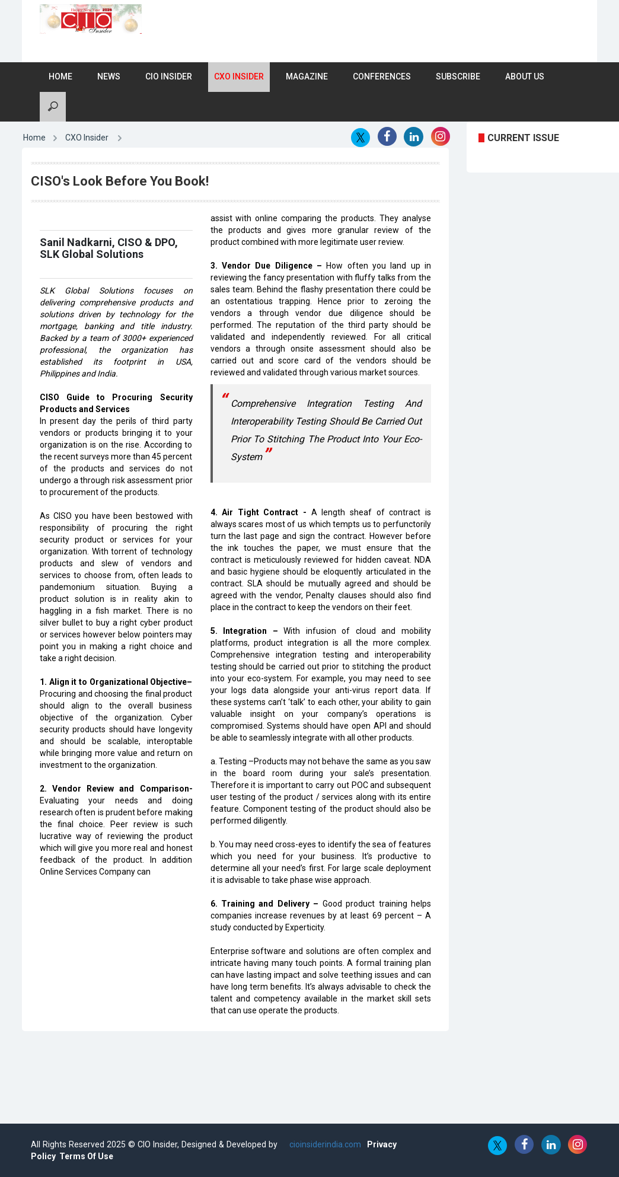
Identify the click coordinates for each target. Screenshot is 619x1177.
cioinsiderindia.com (324, 1144)
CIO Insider (168, 76)
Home (60, 76)
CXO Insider (239, 76)
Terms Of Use (86, 1156)
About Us (524, 76)
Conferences (382, 76)
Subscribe (458, 76)
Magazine (307, 76)
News (108, 76)
